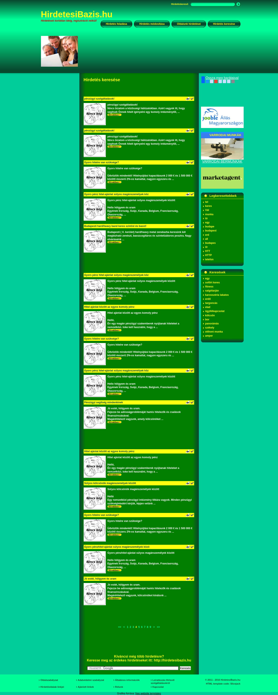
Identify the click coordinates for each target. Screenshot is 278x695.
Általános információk (127, 680)
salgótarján (212, 290)
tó (206, 218)
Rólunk (119, 687)
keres (208, 206)
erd (207, 234)
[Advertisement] (162, 51)
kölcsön (210, 315)
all (206, 238)
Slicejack (235, 683)
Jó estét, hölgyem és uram (100, 578)
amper (209, 335)
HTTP (208, 255)
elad (207, 307)
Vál (207, 210)
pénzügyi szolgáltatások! (99, 98)
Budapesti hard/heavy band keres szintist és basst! (115, 226)
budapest (211, 230)
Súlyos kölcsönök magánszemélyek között (110, 483)
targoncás (211, 303)
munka (209, 214)
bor (207, 319)
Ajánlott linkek (86, 687)
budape (209, 226)
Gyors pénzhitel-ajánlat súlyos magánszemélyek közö (117, 546)
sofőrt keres (212, 282)
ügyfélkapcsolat (215, 311)
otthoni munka (214, 331)
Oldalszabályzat (49, 680)
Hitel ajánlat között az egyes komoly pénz (109, 306)
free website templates (148, 693)
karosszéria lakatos (217, 294)
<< (119, 627)
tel (206, 201)
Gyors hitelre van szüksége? (101, 162)
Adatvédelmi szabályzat (91, 680)
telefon (209, 259)
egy (207, 222)
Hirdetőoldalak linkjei (52, 687)
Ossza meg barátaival (220, 78)
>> (158, 627)
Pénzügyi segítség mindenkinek (103, 402)
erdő (208, 298)
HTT (207, 251)
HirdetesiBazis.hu (77, 14)
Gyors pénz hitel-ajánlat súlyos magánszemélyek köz (116, 194)
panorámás (212, 323)
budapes (210, 242)
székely (209, 327)
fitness (209, 286)
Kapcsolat (158, 687)
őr (206, 247)
